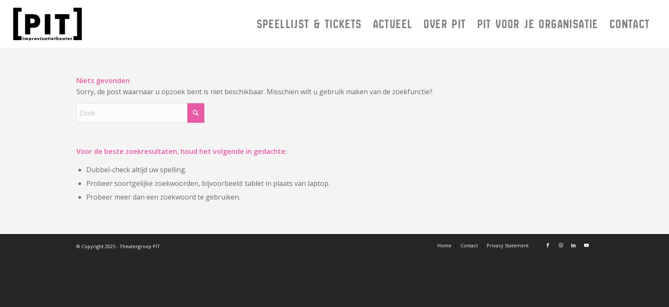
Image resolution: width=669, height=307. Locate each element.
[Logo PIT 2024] (105, 24)
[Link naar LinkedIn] (573, 245)
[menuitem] (309, 24)
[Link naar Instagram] (560, 245)
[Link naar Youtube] (586, 245)
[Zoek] (140, 113)
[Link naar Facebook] (547, 245)
